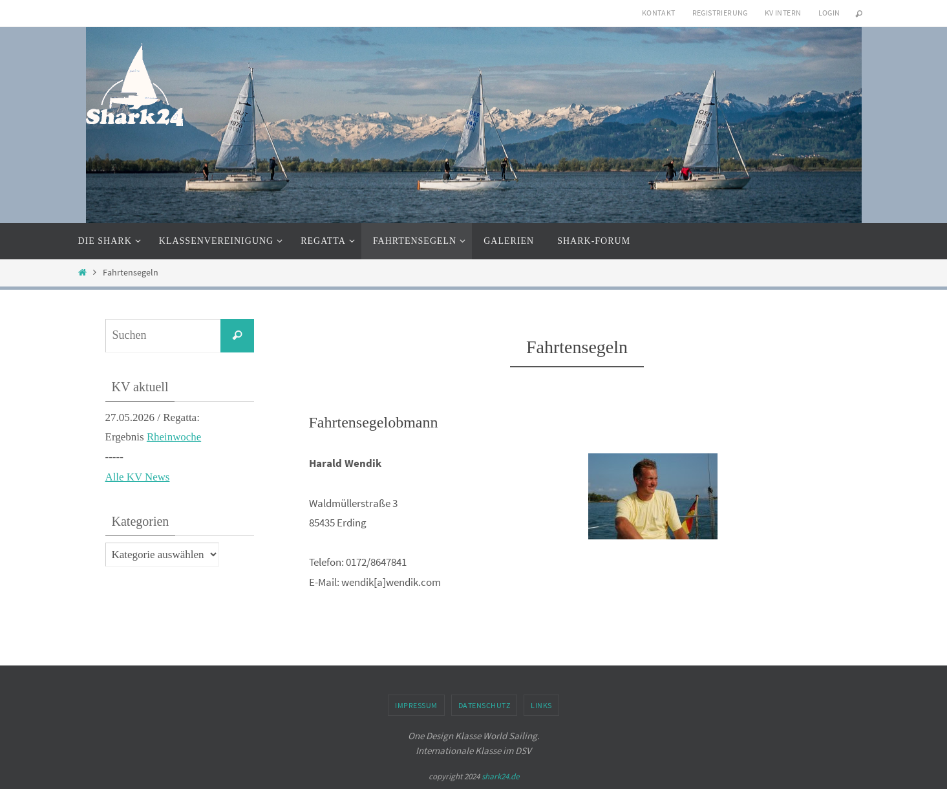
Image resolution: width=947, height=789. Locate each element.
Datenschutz (484, 705)
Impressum (416, 705)
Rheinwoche (174, 437)
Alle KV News (138, 477)
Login (829, 12)
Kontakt (659, 12)
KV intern (783, 12)
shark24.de (500, 776)
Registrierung (720, 12)
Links (541, 705)
